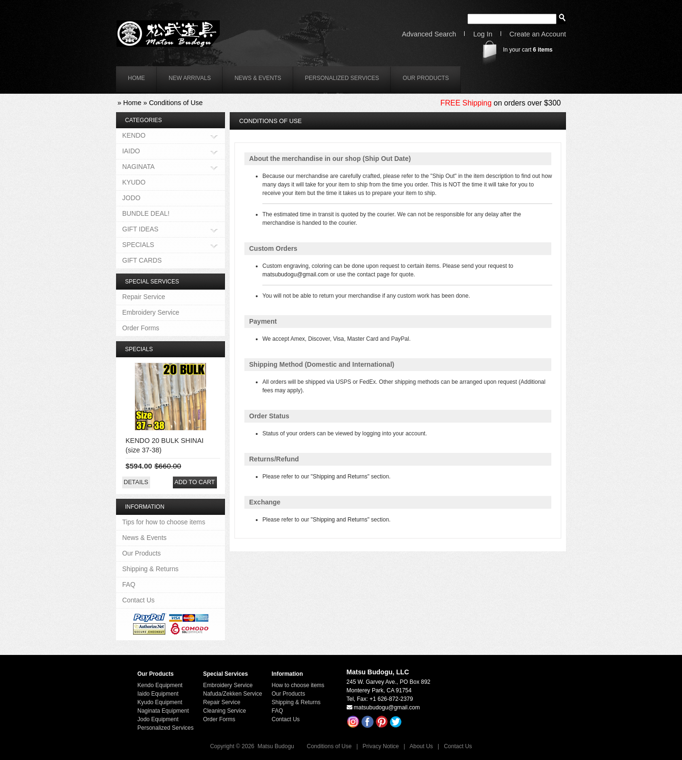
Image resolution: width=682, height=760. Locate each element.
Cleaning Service (224, 710)
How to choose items (297, 685)
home (136, 78)
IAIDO (131, 151)
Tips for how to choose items (163, 522)
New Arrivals (190, 78)
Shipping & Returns (150, 569)
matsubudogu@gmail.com (295, 274)
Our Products (426, 78)
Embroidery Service (150, 312)
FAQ (128, 584)
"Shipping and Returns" (340, 476)
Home (132, 102)
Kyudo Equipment (159, 702)
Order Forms (140, 328)
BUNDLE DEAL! (146, 213)
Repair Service (143, 296)
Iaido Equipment (158, 693)
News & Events (257, 78)
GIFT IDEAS (140, 229)
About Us (421, 746)
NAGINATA (138, 167)
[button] (136, 482)
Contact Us (138, 600)
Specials (139, 349)
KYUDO (133, 182)
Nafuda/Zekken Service (232, 693)
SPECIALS (138, 245)
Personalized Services (342, 78)
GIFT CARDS (142, 260)
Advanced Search (429, 34)
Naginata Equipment (163, 710)
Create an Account (538, 34)
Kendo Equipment (159, 685)
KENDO (133, 136)
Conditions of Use (176, 102)
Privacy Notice (381, 746)
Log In (482, 34)
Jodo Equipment (158, 719)
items (542, 49)
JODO (131, 198)
